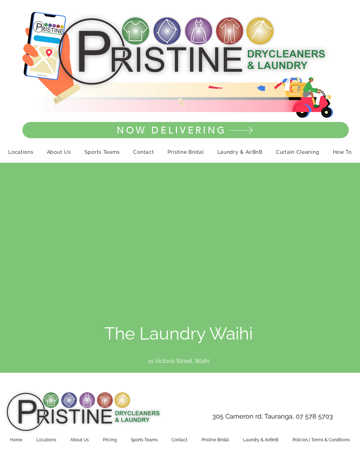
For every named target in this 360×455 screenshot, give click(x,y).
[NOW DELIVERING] (185, 130)
